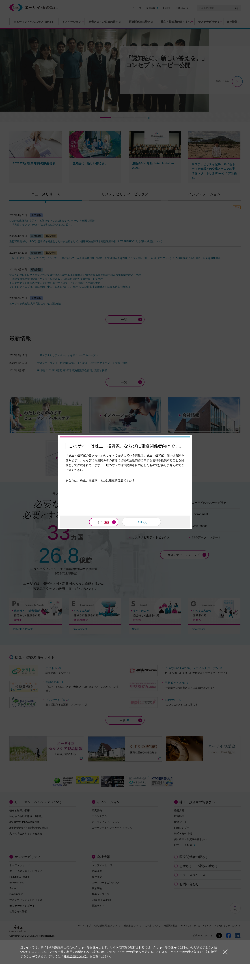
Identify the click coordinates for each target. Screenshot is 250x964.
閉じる (225, 951)
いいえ (142, 522)
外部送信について (75, 956)
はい (103, 522)
